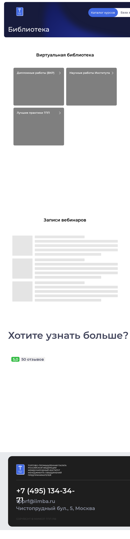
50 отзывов (32, 359)
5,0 (15, 359)
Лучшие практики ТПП (33, 112)
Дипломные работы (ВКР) (35, 72)
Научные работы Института (90, 72)
